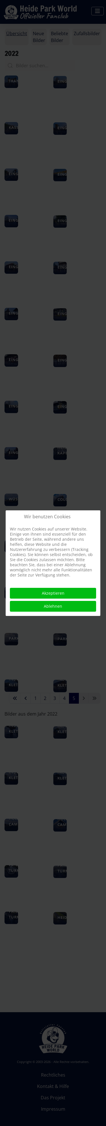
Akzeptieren (53, 593)
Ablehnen (53, 606)
